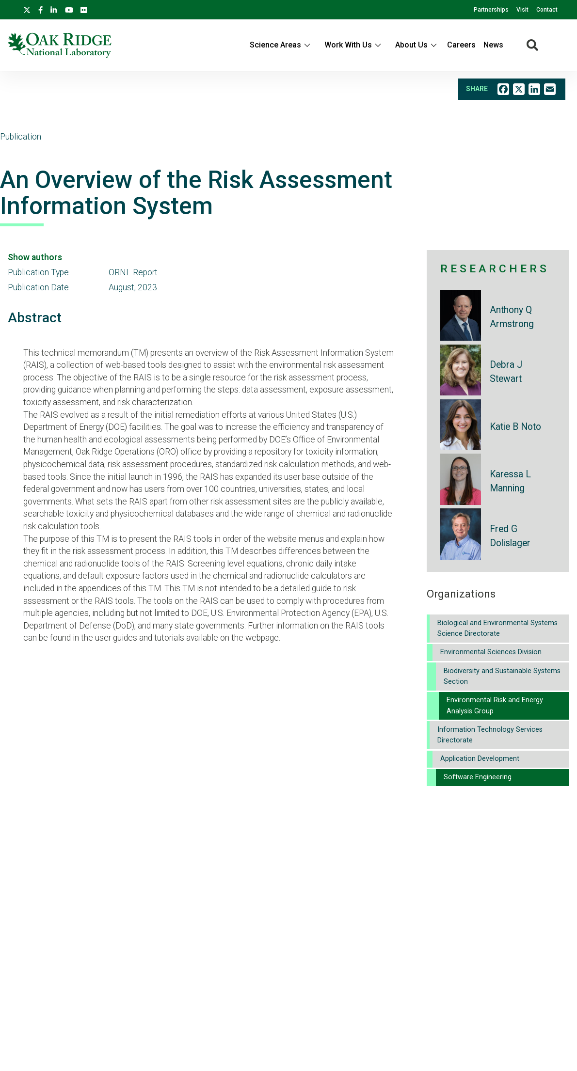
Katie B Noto (515, 426)
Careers (461, 44)
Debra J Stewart (506, 371)
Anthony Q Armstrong (512, 317)
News (493, 44)
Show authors (35, 257)
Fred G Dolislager (510, 536)
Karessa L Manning (510, 481)
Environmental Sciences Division (491, 652)
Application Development (479, 759)
